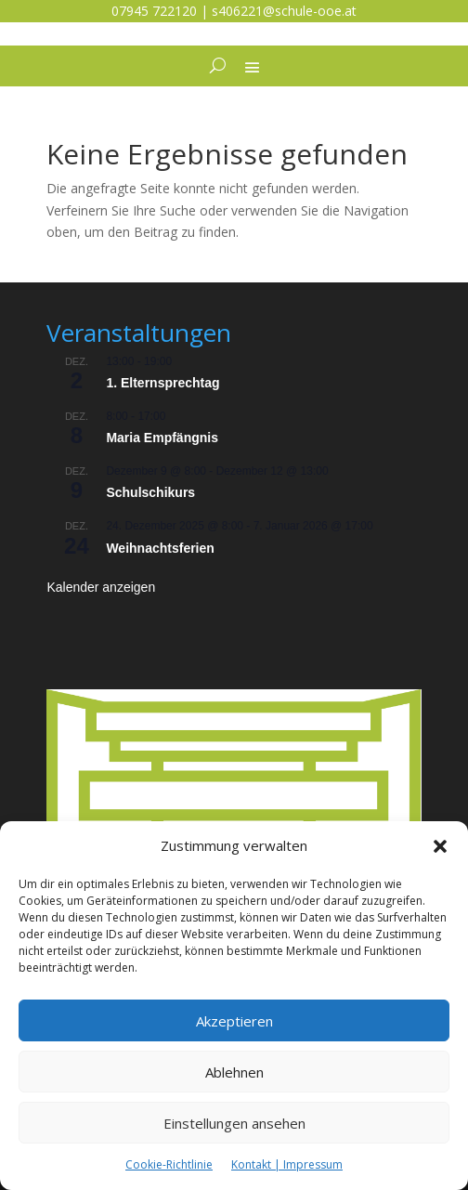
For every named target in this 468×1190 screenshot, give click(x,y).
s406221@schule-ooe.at (284, 11)
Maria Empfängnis (162, 437)
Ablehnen (234, 1072)
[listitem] (234, 721)
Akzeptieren (234, 1021)
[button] (440, 846)
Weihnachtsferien (160, 548)
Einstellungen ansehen (234, 1123)
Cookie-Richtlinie (169, 1164)
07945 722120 (154, 11)
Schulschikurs (150, 492)
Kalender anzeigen (100, 587)
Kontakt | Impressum (287, 1164)
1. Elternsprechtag (162, 382)
